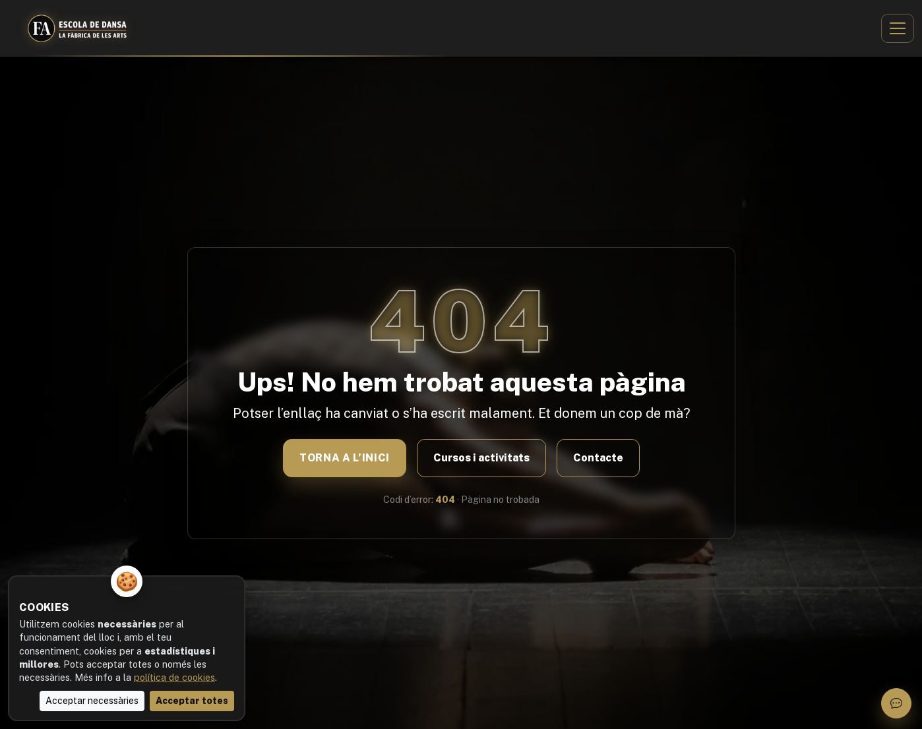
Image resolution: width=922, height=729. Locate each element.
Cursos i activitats (481, 458)
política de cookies (174, 677)
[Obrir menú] (897, 29)
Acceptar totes (192, 700)
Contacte (597, 458)
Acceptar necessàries (92, 700)
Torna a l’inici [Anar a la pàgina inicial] (344, 458)
